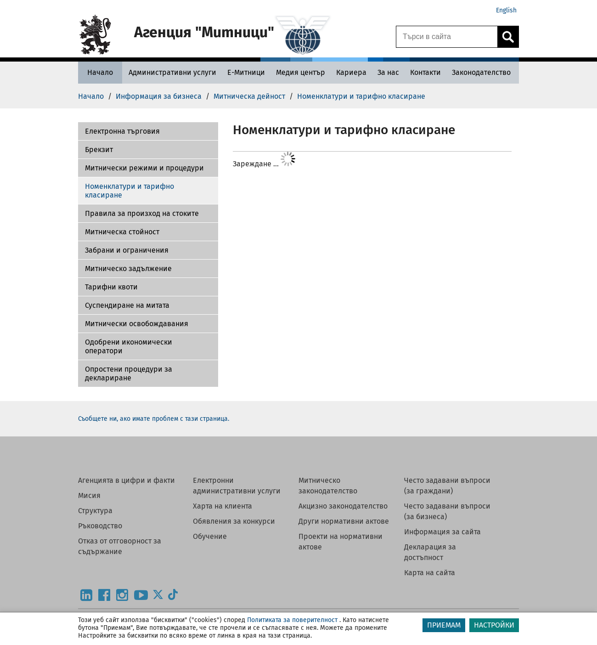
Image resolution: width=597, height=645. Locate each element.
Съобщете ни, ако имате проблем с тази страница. (153, 419)
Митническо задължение (128, 268)
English (506, 10)
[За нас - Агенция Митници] (388, 72)
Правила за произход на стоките (142, 213)
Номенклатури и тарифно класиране (129, 190)
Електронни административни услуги (237, 485)
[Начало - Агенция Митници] (100, 72)
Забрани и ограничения (127, 250)
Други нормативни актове (343, 521)
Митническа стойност (122, 231)
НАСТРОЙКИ (494, 625)
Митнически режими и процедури (144, 168)
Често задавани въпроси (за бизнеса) (447, 511)
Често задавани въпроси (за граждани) (447, 485)
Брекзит (99, 149)
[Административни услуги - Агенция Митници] (172, 72)
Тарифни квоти (111, 287)
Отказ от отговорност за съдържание (119, 546)
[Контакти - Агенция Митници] (425, 72)
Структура (95, 510)
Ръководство (100, 525)
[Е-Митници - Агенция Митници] (246, 72)
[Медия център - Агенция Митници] (300, 72)
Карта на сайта (429, 572)
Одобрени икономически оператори (128, 346)
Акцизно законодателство (343, 506)
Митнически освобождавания (136, 323)
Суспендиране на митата (127, 305)
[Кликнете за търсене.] (507, 36)
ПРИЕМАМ (444, 625)
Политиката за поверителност (292, 620)
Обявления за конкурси (234, 521)
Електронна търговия (122, 131)
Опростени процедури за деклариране (128, 373)
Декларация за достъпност (430, 552)
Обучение (210, 536)
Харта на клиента (222, 506)
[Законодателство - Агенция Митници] (481, 72)
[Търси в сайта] (446, 36)
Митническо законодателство (327, 485)
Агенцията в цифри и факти (126, 480)
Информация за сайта (442, 531)
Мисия (89, 495)
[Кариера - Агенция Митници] (351, 72)
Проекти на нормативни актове (340, 541)
